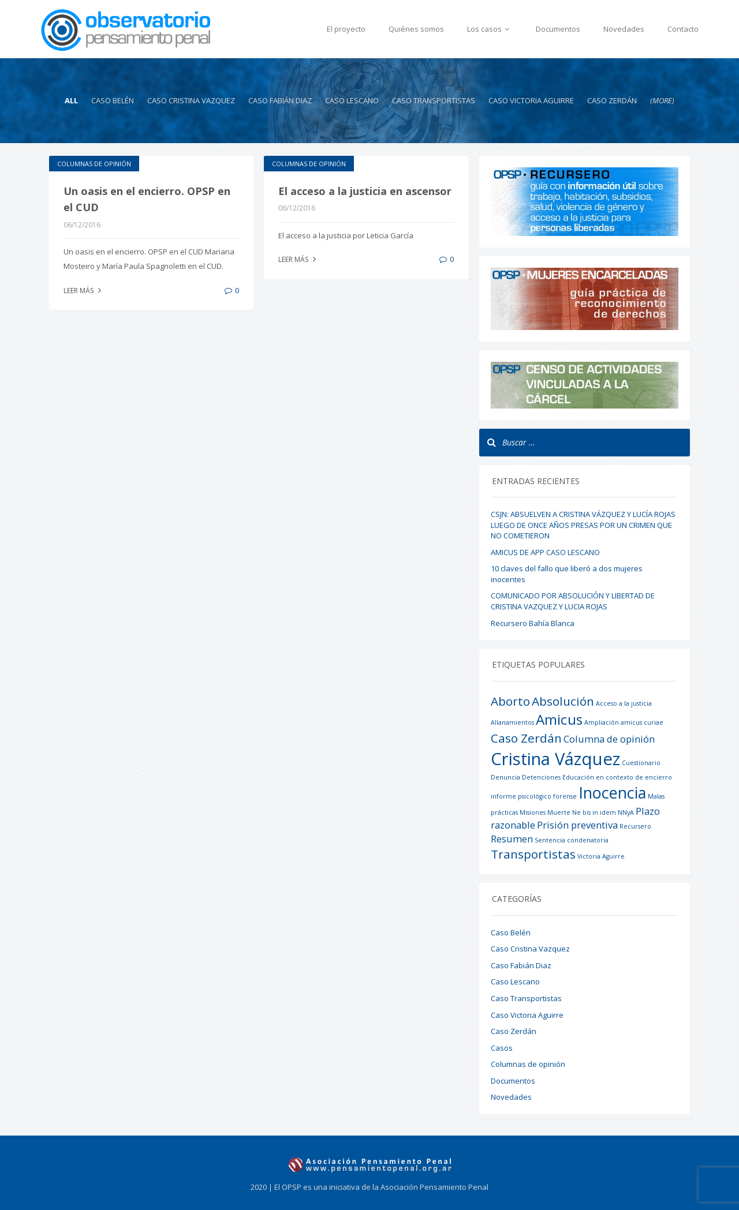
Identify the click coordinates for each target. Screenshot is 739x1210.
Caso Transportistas (433, 100)
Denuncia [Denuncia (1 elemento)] (505, 777)
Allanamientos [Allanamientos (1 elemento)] (512, 722)
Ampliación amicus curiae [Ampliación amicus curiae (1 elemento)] (623, 722)
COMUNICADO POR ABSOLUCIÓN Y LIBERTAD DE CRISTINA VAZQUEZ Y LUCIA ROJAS (573, 601)
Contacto (683, 29)
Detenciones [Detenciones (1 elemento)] (541, 777)
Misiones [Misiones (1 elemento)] (533, 812)
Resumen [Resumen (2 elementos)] (512, 838)
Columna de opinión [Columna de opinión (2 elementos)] (609, 739)
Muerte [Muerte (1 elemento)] (558, 812)
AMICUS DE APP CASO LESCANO (545, 552)
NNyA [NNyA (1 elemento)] (626, 812)
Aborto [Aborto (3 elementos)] (510, 701)
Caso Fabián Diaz (280, 100)
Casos (502, 1048)
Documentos (558, 29)
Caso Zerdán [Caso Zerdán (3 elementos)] (526, 738)
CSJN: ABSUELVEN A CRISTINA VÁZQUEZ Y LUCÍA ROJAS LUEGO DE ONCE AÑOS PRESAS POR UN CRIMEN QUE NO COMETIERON (583, 525)
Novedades (623, 29)
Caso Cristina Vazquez (191, 100)
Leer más (84, 290)
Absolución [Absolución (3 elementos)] (563, 701)
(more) (662, 100)
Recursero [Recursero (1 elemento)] (635, 826)
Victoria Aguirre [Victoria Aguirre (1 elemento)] (601, 856)
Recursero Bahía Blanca (532, 623)
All (71, 100)
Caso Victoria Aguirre (531, 100)
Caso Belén (112, 100)
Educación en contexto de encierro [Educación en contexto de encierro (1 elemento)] (617, 777)
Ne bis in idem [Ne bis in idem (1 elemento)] (594, 812)
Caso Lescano (352, 100)
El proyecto (346, 29)
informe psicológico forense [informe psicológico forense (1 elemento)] (534, 796)
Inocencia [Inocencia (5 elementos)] (612, 792)
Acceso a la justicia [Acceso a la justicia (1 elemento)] (624, 703)
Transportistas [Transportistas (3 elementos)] (533, 854)
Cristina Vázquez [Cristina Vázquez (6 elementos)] (555, 758)
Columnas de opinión (94, 163)
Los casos (490, 29)
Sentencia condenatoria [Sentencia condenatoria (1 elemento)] (572, 840)
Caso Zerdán (612, 100)
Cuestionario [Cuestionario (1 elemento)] (641, 763)
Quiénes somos (416, 29)
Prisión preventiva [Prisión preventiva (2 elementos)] (577, 824)
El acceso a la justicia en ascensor (364, 191)
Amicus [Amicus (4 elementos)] (559, 719)
